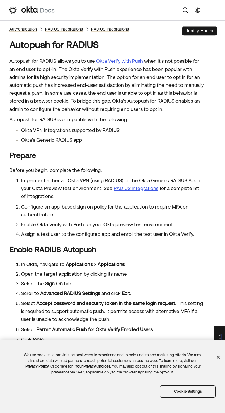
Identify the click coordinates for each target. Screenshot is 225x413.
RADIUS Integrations (64, 29)
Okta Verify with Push (119, 61)
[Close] (218, 357)
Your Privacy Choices (92, 366)
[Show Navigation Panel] (213, 10)
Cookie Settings (188, 391)
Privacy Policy (37, 366)
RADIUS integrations (136, 188)
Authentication (23, 29)
